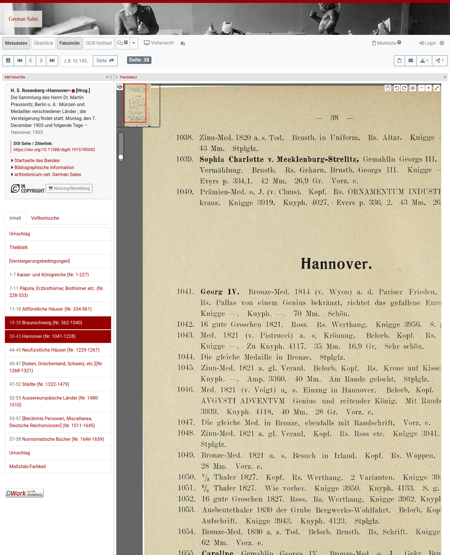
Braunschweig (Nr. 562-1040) (45, 322)
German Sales (23, 19)
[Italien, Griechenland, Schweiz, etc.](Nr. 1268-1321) (56, 367)
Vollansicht (159, 43)
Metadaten (16, 43)
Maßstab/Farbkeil (27, 466)
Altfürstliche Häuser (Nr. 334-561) (50, 309)
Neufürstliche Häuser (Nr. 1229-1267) (54, 350)
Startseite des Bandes (37, 160)
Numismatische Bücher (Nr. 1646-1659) (56, 439)
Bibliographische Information (44, 167)
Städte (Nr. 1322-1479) (39, 384)
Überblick (43, 43)
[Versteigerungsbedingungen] (39, 261)
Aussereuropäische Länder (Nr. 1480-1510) (54, 401)
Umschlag (19, 234)
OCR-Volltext (99, 43)
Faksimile (70, 43)
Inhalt (15, 218)
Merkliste (386, 43)
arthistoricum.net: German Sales (48, 174)
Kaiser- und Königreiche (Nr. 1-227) (49, 275)
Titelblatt (18, 247)
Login (427, 43)
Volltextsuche (45, 218)
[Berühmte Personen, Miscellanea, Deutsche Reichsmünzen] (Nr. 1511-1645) (52, 422)
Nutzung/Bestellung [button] (69, 188)
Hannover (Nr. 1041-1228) (42, 336)
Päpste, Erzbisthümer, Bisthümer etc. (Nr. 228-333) (56, 292)
